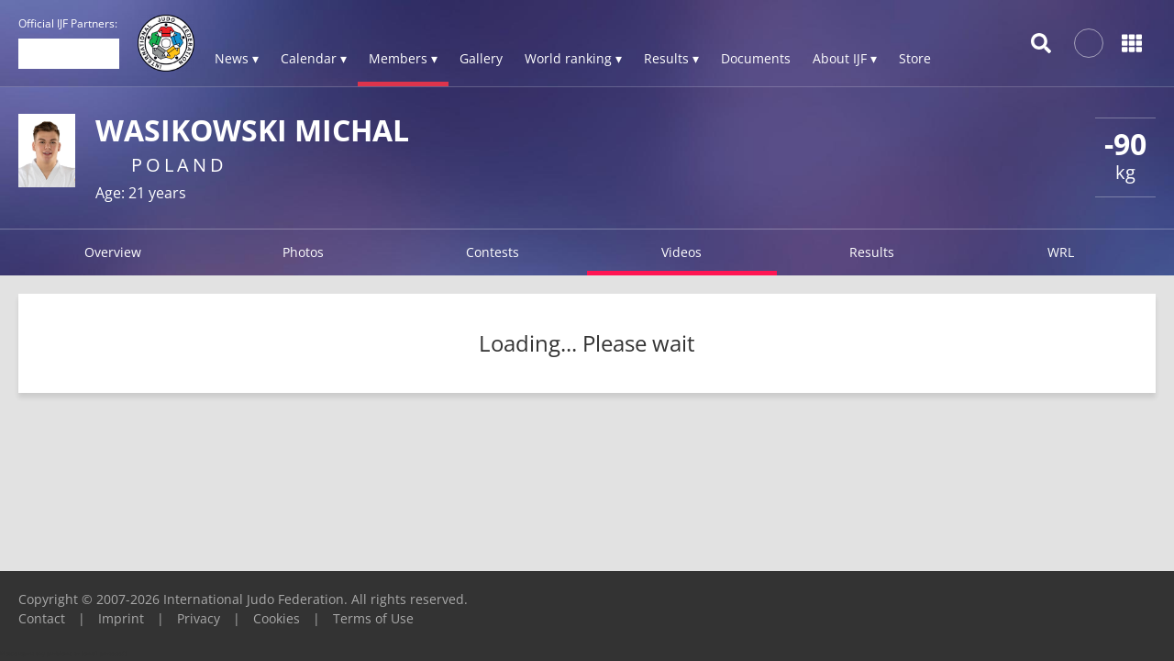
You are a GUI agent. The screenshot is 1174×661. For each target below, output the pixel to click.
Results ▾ (671, 58)
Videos (681, 252)
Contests (492, 252)
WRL (1060, 252)
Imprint (121, 618)
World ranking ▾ (573, 58)
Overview (112, 252)
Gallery (481, 58)
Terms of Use (373, 618)
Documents (756, 58)
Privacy (198, 618)
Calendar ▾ (314, 58)
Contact (41, 618)
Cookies (276, 618)
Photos (303, 252)
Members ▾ (403, 58)
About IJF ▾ (845, 58)
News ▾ (237, 58)
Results (871, 252)
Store (915, 58)
